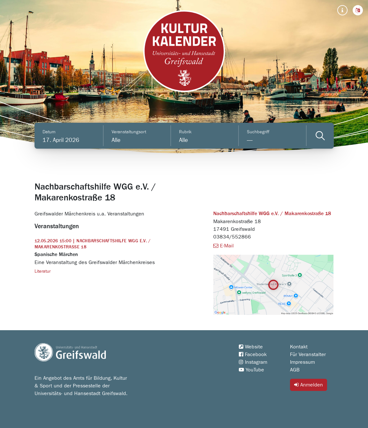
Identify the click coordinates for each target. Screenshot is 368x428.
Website (251, 346)
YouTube (251, 369)
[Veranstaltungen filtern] (320, 135)
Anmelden (308, 384)
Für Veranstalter (308, 354)
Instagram (253, 362)
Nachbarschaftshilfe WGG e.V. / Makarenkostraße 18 (272, 213)
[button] (358, 10)
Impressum (302, 362)
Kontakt (299, 346)
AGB (295, 369)
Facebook (253, 354)
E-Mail (223, 245)
